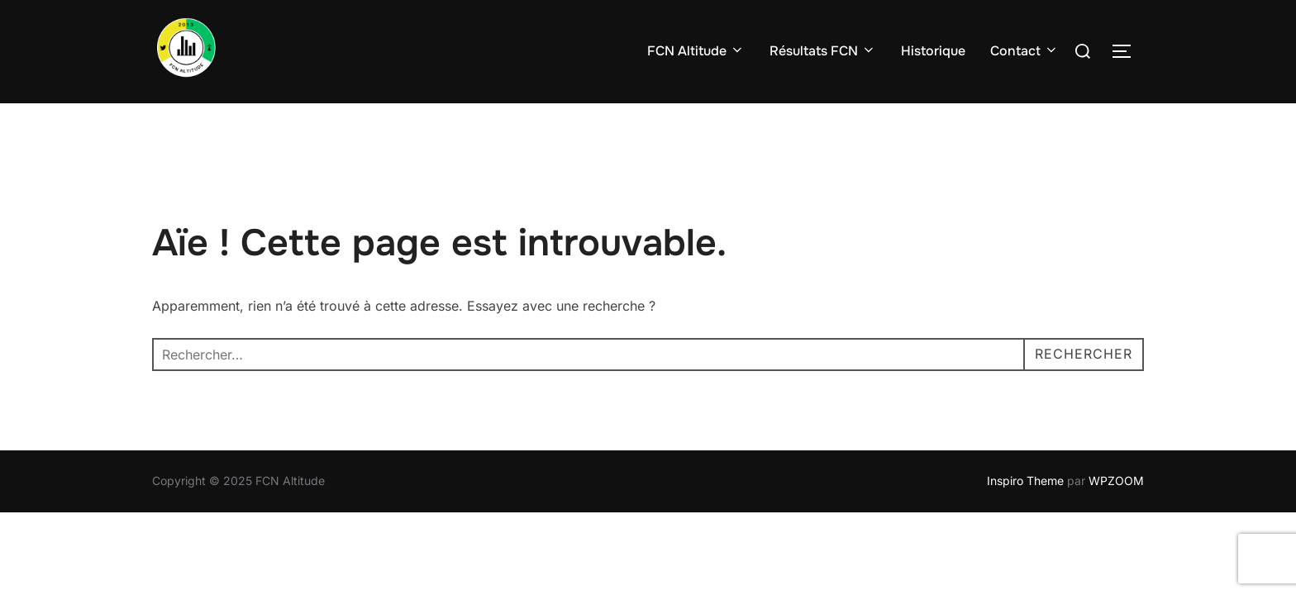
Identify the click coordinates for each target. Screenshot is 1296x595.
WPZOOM (1116, 481)
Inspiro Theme (1025, 481)
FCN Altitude (696, 51)
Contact (1024, 51)
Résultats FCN (823, 51)
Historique (933, 51)
